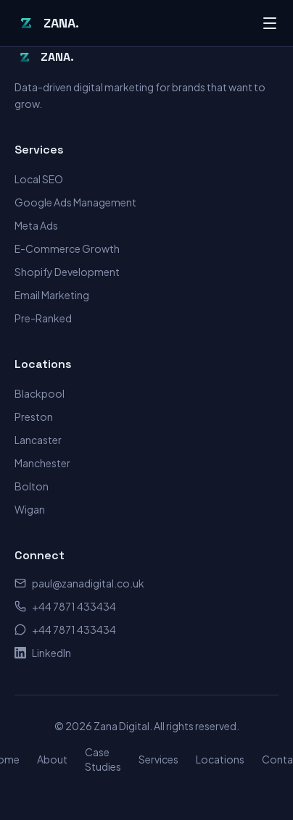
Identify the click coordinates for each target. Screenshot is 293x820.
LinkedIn (43, 652)
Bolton (32, 486)
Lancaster (38, 439)
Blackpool (40, 393)
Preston (34, 416)
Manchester (42, 462)
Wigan (30, 509)
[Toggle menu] (269, 23)
